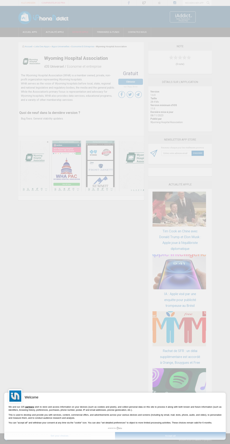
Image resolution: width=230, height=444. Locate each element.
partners (29, 407)
